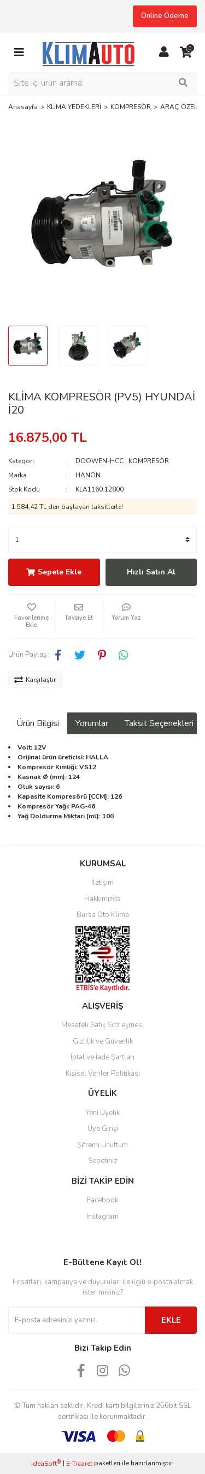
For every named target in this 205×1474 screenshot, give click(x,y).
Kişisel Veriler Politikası (103, 1073)
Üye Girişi (102, 1129)
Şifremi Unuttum (102, 1145)
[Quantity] (102, 539)
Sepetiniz (102, 1161)
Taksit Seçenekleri (159, 723)
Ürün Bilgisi (37, 723)
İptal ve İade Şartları (102, 1057)
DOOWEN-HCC (99, 461)
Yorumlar (91, 723)
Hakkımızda (102, 899)
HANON (88, 475)
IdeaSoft (46, 1463)
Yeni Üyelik (103, 1113)
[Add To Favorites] (31, 616)
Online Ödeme (165, 16)
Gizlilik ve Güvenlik (103, 1041)
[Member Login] (164, 52)
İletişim (102, 883)
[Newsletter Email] (76, 1320)
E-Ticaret (79, 1463)
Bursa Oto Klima (103, 915)
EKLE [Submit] (171, 1320)
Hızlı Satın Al (151, 572)
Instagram (102, 1216)
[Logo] (91, 51)
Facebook (102, 1200)
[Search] (102, 83)
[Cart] (186, 52)
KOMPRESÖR (148, 461)
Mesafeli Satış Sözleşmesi (102, 1025)
